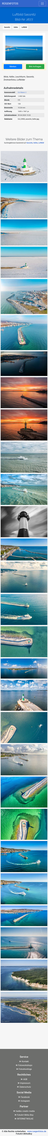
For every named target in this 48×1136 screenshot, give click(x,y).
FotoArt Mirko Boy (24, 1115)
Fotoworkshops (24, 1065)
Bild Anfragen (35, 66)
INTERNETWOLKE (24, 1119)
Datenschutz (24, 1087)
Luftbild (24, 27)
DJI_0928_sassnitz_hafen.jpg (28, 119)
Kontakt (24, 1061)
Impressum (24, 1083)
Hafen (16, 27)
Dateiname (8, 119)
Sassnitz (7, 27)
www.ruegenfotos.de (36, 1131)
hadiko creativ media (24, 1111)
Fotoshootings (24, 1069)
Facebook (24, 1097)
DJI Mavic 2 (22, 92)
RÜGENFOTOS (10, 3)
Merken (12, 66)
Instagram (24, 1101)
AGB (24, 1079)
